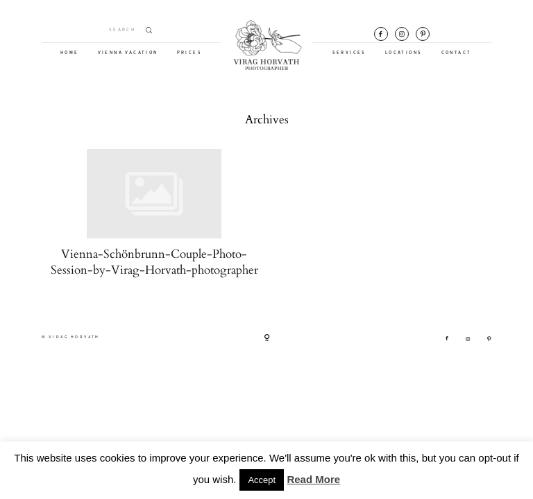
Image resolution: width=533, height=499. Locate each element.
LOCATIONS (404, 53)
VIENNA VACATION (128, 53)
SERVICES (349, 53)
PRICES (189, 53)
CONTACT (456, 53)
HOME (69, 53)
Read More (313, 479)
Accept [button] (262, 480)
